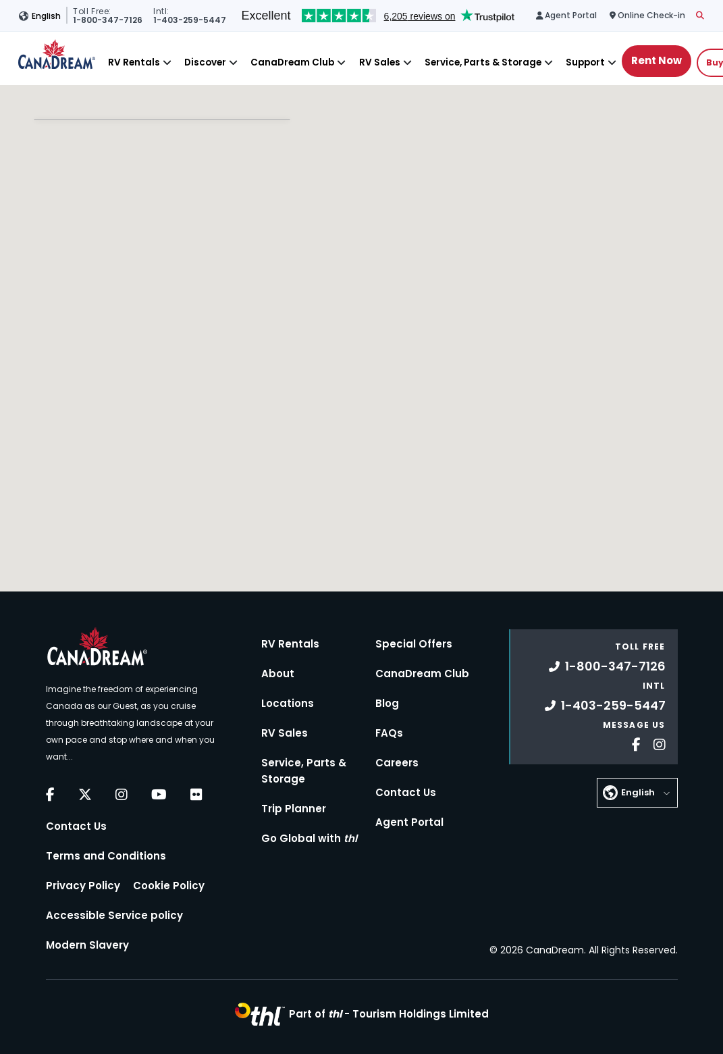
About (277, 673)
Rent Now (656, 60)
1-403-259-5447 (605, 705)
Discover (205, 62)
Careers (397, 763)
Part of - (389, 1014)
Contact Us (76, 826)
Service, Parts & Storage (483, 62)
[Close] (167, 62)
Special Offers (413, 644)
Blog (387, 703)
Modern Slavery (87, 945)
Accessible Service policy (114, 915)
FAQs (389, 733)
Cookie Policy (169, 885)
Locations (287, 703)
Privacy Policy (83, 885)
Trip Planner (293, 808)
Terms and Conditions (106, 856)
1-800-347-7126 (607, 666)
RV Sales (379, 62)
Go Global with (309, 838)
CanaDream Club (292, 62)
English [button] (46, 16)
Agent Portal (409, 822)
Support (585, 62)
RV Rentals (134, 62)
